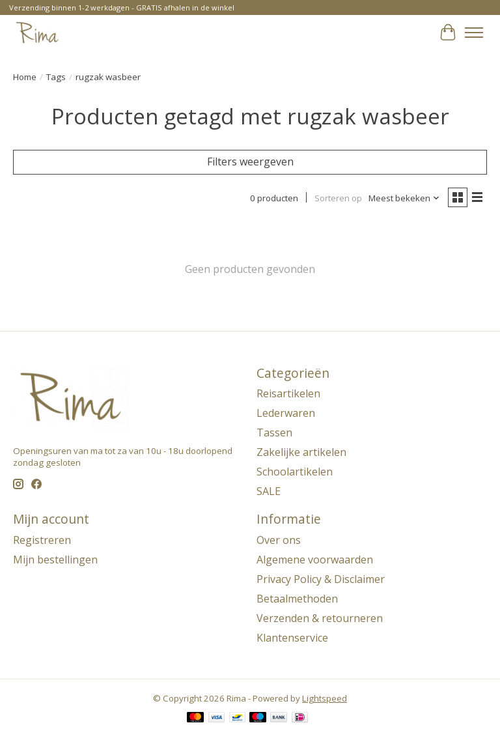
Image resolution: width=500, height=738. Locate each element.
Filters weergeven (250, 161)
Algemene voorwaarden (315, 559)
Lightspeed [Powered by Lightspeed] (324, 698)
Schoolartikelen (295, 471)
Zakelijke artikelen (301, 452)
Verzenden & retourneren (320, 618)
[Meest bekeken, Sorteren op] (404, 198)
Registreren (42, 540)
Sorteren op (338, 198)
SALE (269, 491)
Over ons (279, 540)
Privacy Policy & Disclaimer (321, 579)
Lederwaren (286, 413)
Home (24, 77)
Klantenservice (292, 638)
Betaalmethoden (297, 598)
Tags (56, 77)
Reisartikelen (288, 393)
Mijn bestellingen (55, 559)
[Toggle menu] (474, 33)
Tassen (274, 432)
